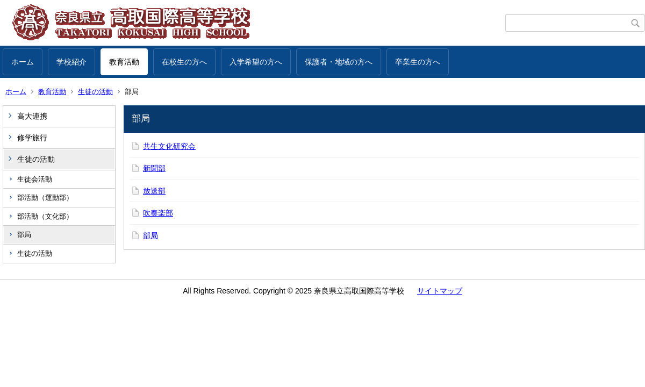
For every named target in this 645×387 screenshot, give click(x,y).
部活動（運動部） (45, 198)
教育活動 (124, 62)
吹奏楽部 (158, 213)
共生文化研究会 (169, 146)
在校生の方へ (184, 62)
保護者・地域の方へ (338, 62)
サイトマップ (439, 290)
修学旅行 (32, 137)
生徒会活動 (34, 179)
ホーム (22, 62)
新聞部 (154, 168)
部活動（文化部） (45, 216)
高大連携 (32, 116)
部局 (24, 235)
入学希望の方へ (256, 62)
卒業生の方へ (417, 62)
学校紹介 (71, 62)
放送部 (154, 191)
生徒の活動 (95, 92)
